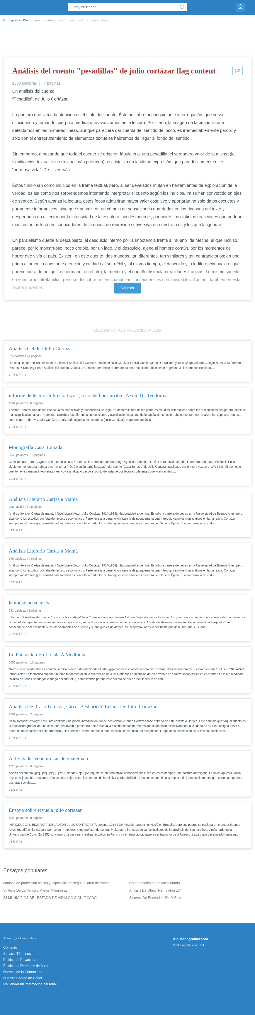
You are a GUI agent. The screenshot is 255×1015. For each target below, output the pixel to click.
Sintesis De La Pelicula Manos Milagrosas (35, 890)
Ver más (127, 288)
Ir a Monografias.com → (192, 939)
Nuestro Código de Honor (22, 978)
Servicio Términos (17, 953)
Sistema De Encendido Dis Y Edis (155, 898)
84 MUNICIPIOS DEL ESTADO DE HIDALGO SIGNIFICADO (50, 898)
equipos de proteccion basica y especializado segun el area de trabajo (56, 883)
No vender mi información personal (30, 984)
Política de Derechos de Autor (26, 966)
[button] (237, 72)
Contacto (10, 947)
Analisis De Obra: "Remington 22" (155, 890)
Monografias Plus (16, 20)
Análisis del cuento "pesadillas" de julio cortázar (72, 20)
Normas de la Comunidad (22, 972)
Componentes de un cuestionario (154, 883)
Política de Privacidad (19, 960)
